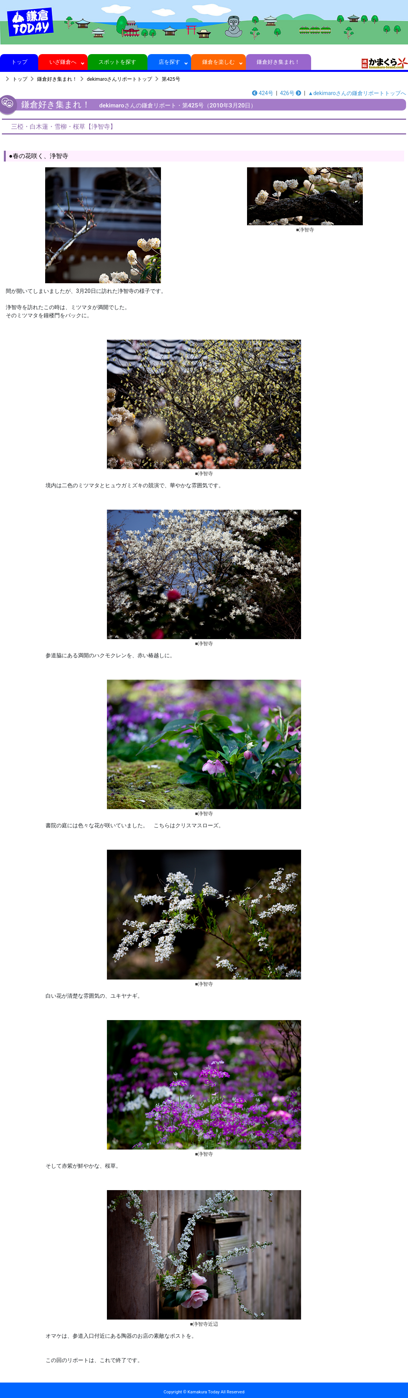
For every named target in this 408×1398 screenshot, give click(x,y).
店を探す (169, 62)
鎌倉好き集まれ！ (278, 62)
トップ (19, 62)
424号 (262, 93)
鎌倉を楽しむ (218, 62)
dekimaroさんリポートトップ (119, 79)
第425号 (171, 79)
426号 (290, 93)
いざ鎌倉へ (63, 62)
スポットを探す (117, 62)
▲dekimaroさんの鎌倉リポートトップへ (357, 93)
